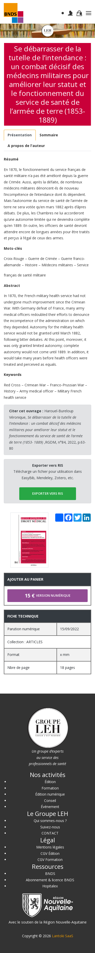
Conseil (50, 800)
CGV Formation (50, 859)
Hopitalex (50, 886)
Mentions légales (50, 847)
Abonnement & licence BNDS (50, 879)
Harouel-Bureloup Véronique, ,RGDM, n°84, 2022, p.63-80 (47, 429)
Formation (50, 788)
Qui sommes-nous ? (50, 820)
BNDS (50, 873)
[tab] (20, 135)
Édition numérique (50, 794)
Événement (50, 806)
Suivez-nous (50, 827)
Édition (50, 781)
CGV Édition (50, 853)
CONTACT (50, 833)
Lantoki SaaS (62, 935)
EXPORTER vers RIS (47, 493)
